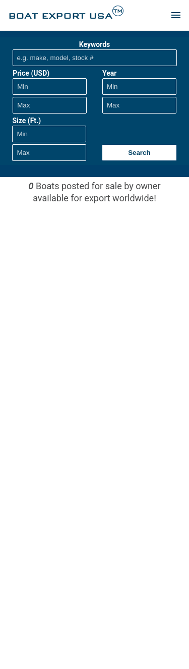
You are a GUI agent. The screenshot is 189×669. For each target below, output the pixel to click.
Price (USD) (31, 73)
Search (139, 152)
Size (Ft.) (26, 121)
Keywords (94, 44)
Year (109, 73)
